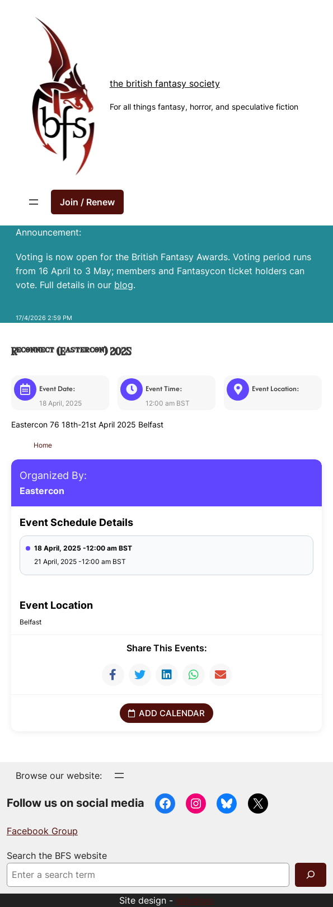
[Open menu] (33, 202)
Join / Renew (87, 202)
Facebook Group (42, 830)
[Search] (310, 874)
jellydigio (195, 899)
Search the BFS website (57, 855)
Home (44, 444)
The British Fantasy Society (165, 83)
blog (123, 284)
